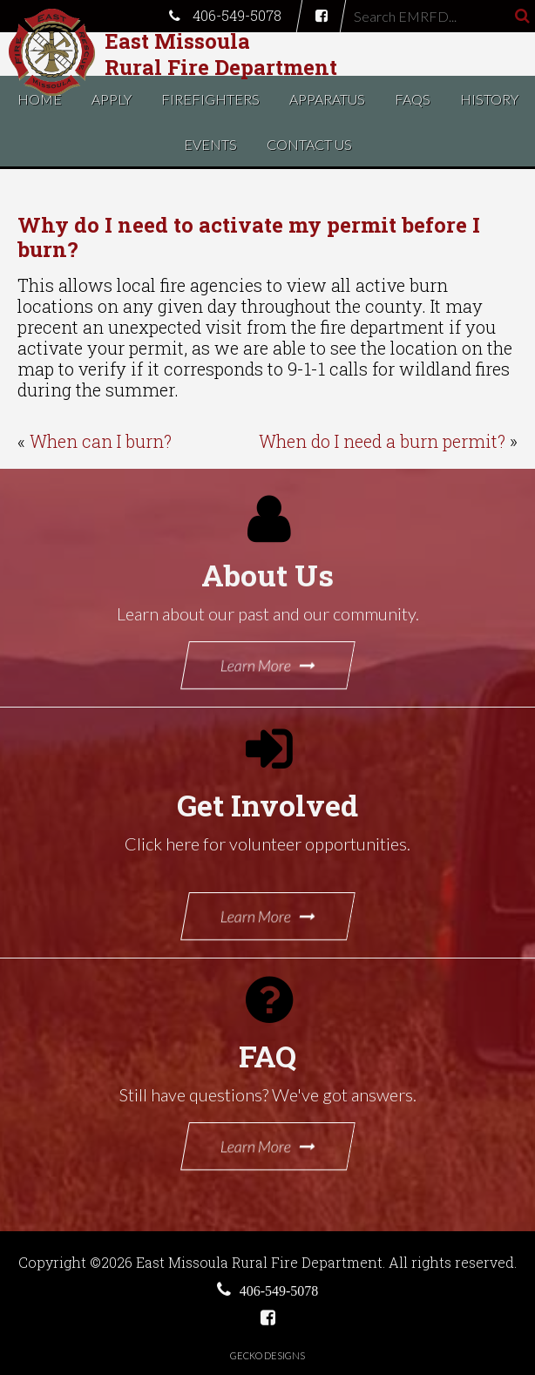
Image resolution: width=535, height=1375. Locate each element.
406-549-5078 (225, 15)
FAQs (412, 99)
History (489, 99)
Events (210, 144)
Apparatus (327, 99)
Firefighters (210, 99)
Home (39, 99)
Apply (111, 99)
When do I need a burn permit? (382, 441)
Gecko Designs (267, 1355)
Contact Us (309, 144)
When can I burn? (101, 441)
